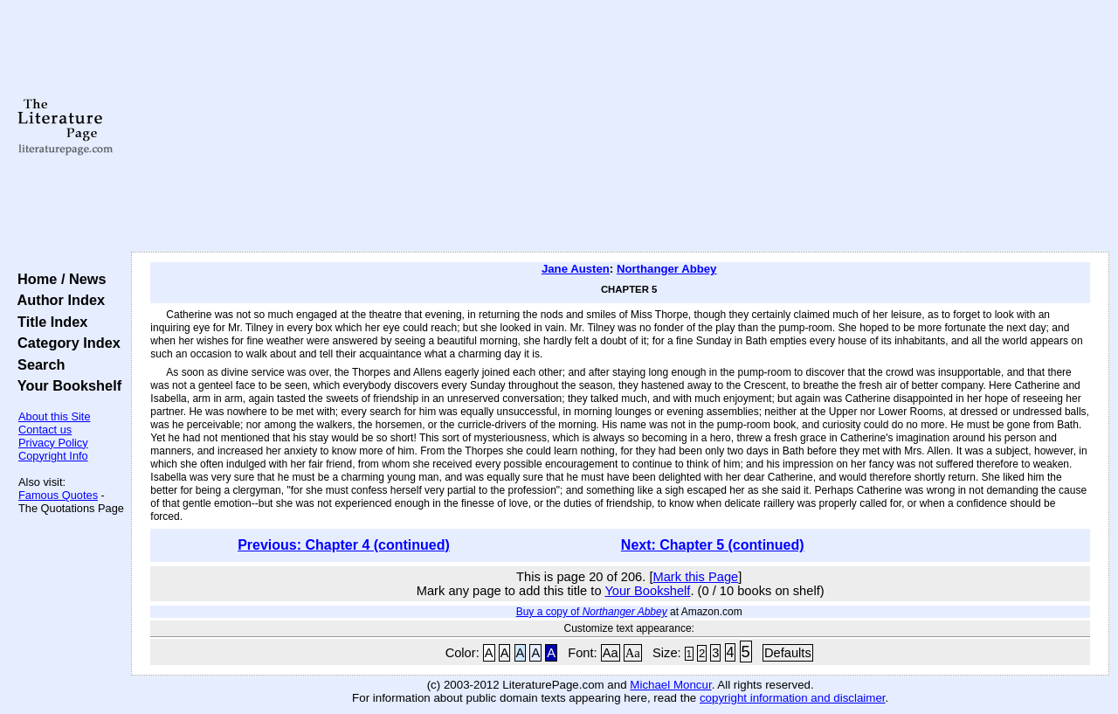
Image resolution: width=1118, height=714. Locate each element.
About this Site (54, 416)
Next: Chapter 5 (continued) (712, 544)
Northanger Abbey (667, 268)
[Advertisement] (620, 126)
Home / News (58, 279)
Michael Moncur (670, 684)
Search (37, 364)
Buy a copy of (591, 612)
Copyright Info (53, 455)
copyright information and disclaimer (793, 697)
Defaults (787, 653)
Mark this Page (695, 577)
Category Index (65, 342)
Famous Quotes (58, 495)
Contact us (45, 429)
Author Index (57, 300)
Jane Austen (576, 268)
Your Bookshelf (65, 385)
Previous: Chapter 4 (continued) (344, 544)
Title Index (48, 321)
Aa (610, 653)
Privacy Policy (53, 442)
